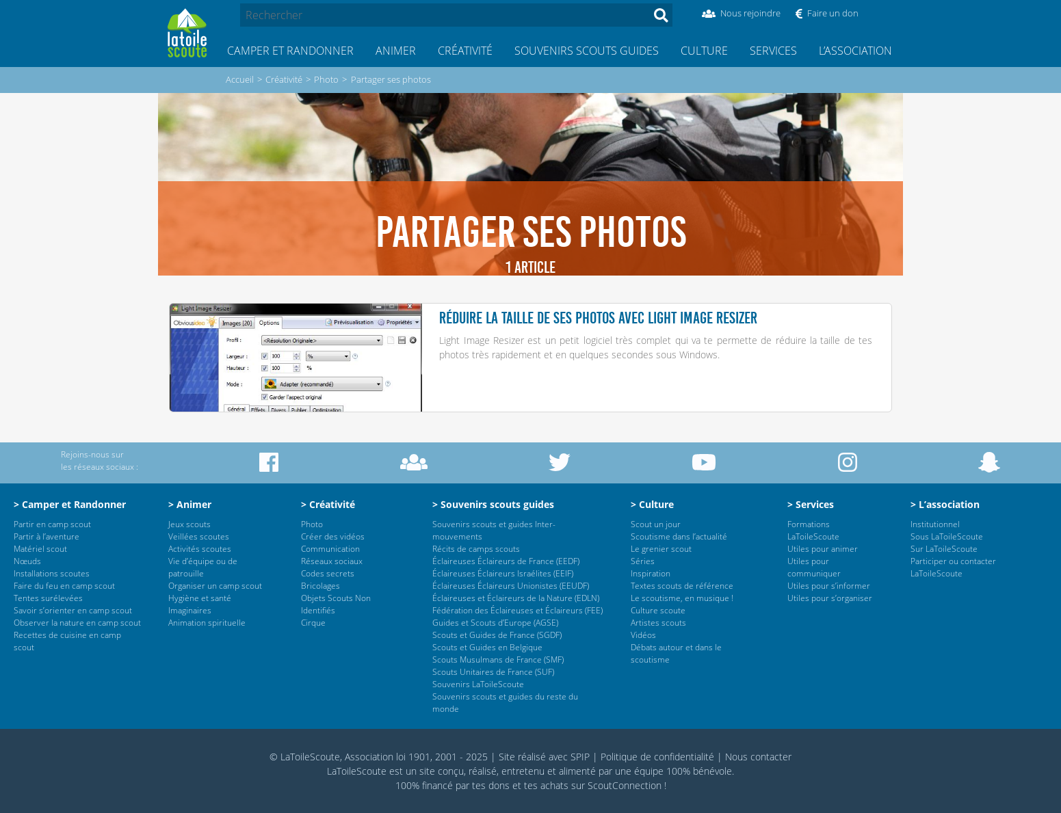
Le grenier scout (661, 549)
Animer (396, 50)
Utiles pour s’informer (828, 585)
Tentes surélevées (48, 598)
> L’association (945, 504)
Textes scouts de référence (682, 585)
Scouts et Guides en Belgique (487, 647)
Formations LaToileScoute (813, 530)
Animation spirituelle (207, 622)
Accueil (240, 79)
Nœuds (27, 561)
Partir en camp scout (52, 524)
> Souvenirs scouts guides (493, 504)
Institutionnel (935, 524)
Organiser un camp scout (215, 585)
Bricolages (320, 585)
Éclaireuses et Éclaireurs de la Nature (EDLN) (515, 598)
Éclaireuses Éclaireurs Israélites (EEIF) (502, 573)
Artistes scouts (658, 622)
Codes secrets (327, 573)
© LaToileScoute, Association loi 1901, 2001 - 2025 (379, 756)
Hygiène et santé (199, 598)
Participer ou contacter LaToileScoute (953, 567)
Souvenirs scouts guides (586, 50)
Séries (643, 561)
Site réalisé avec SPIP (544, 756)
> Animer (189, 504)
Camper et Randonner (290, 50)
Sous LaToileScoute (947, 536)
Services (773, 50)
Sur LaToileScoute (944, 549)
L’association (855, 50)
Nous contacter (758, 756)
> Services (810, 504)
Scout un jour (656, 524)
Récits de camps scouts (476, 549)
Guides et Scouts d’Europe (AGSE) (495, 622)
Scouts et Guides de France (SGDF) (497, 635)
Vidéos (643, 635)
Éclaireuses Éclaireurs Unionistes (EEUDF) (510, 585)
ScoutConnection (625, 785)
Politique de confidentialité (657, 756)
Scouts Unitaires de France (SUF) (493, 672)
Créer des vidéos (333, 536)
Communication (330, 549)
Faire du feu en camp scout (64, 585)
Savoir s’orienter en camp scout (73, 610)
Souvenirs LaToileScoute (478, 684)
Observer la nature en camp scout (77, 622)
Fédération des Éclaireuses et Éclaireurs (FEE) (517, 610)
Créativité (465, 50)
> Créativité (328, 504)
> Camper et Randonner (70, 504)
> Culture (652, 504)
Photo (326, 79)
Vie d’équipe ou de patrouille (202, 567)
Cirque (313, 622)
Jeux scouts (189, 524)
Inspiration (650, 573)
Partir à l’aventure (46, 536)
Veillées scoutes (198, 536)
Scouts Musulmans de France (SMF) (498, 659)
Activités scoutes (199, 549)
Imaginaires (189, 610)
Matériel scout (40, 549)
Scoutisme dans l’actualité (679, 536)
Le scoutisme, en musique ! (682, 598)
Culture (704, 50)
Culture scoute (658, 610)
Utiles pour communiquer (814, 567)
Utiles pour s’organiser (829, 598)
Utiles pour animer (822, 549)
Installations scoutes (52, 573)
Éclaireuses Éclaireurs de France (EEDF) (505, 561)
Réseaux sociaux (332, 561)
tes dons (491, 785)
